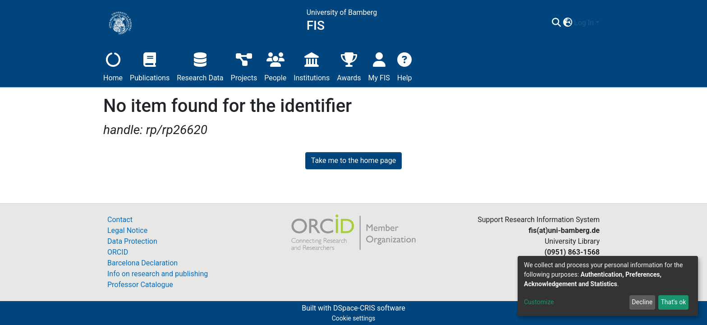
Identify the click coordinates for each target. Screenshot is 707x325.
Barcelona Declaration (142, 263)
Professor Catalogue (140, 284)
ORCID (117, 252)
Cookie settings (354, 318)
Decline (642, 302)
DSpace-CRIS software (369, 308)
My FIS (379, 65)
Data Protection (132, 241)
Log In (584, 23)
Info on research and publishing (157, 273)
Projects (244, 65)
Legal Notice (127, 230)
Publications (150, 65)
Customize (539, 302)
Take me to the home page (353, 160)
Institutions (312, 65)
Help (404, 65)
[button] (567, 23)
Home (113, 65)
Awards (349, 65)
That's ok (673, 302)
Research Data (200, 65)
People (275, 65)
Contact (120, 219)
